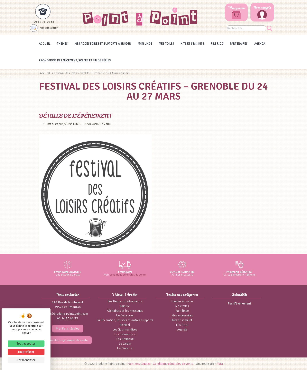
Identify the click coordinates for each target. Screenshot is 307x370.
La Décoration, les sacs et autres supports (125, 320)
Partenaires (239, 43)
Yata (220, 364)
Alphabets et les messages (125, 311)
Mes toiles (166, 43)
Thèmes (62, 43)
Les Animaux (125, 339)
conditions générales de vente (128, 274)
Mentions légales (67, 328)
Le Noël (125, 325)
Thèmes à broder (182, 301)
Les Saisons (125, 348)
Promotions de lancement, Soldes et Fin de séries (75, 60)
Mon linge (145, 43)
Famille (125, 306)
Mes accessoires (182, 315)
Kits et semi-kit (182, 320)
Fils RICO (217, 43)
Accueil (44, 43)
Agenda (259, 43)
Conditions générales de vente (67, 340)
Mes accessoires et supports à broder (102, 43)
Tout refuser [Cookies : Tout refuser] (26, 352)
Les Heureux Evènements (125, 301)
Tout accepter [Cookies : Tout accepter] (26, 344)
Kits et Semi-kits (192, 43)
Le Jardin (125, 344)
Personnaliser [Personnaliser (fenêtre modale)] (26, 360)
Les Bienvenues (124, 334)
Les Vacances (125, 315)
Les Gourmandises (125, 329)
